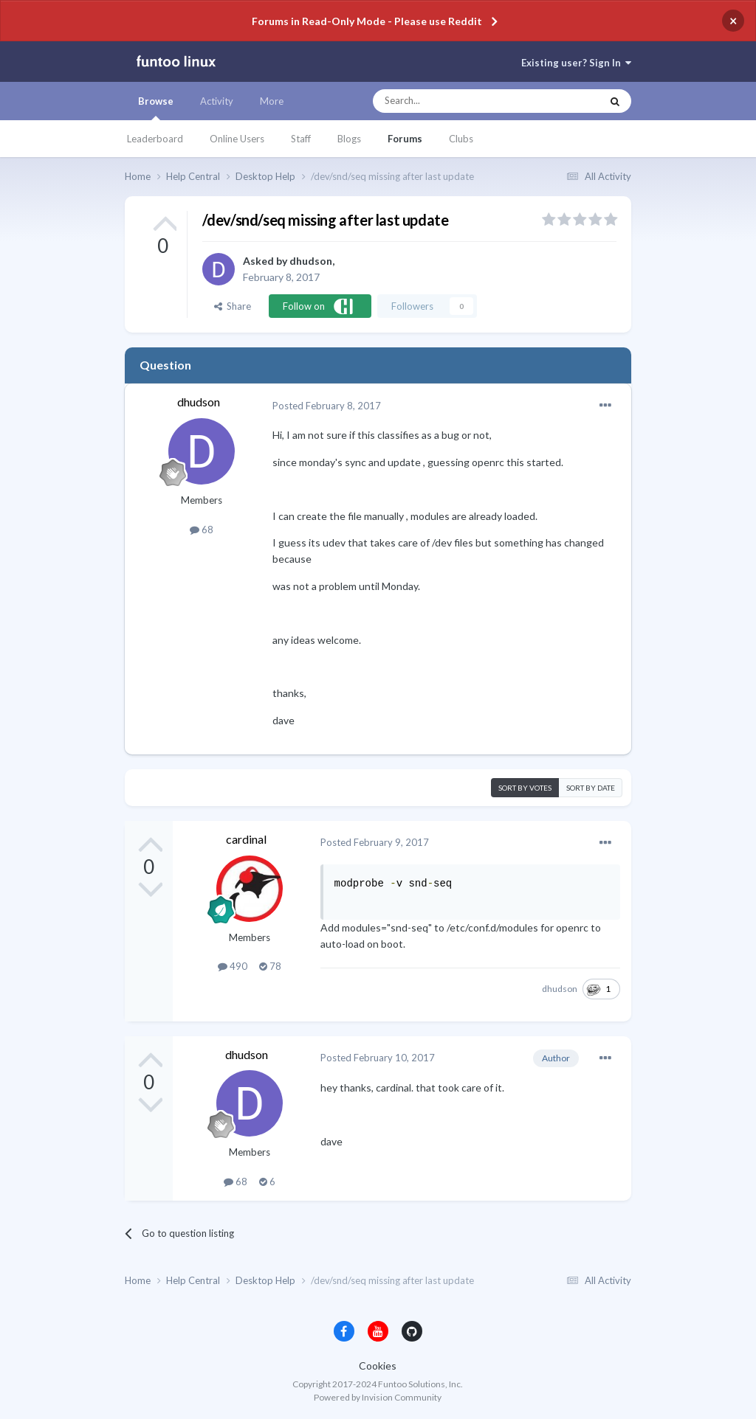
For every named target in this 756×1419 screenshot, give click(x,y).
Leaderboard (155, 139)
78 (270, 966)
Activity (216, 101)
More (272, 101)
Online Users (237, 139)
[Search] (457, 101)
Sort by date (590, 787)
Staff (301, 139)
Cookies (377, 1365)
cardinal (246, 839)
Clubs (461, 139)
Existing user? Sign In (576, 63)
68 (201, 529)
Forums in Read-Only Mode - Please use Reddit (367, 21)
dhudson (310, 260)
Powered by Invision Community (377, 1397)
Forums (405, 139)
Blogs (349, 139)
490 (232, 966)
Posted (326, 406)
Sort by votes (524, 787)
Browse (155, 107)
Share (232, 306)
